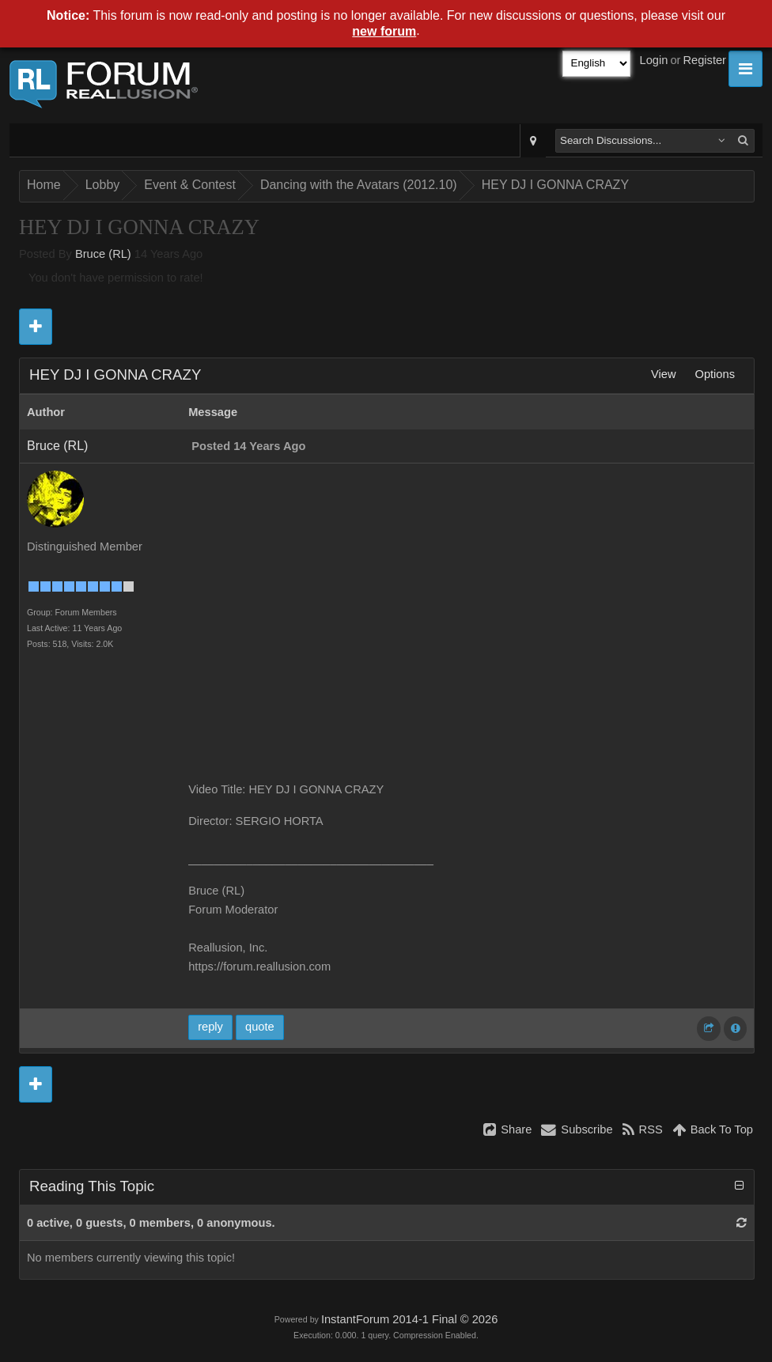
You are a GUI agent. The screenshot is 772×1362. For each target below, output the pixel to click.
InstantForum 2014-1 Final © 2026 (409, 1319)
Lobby (102, 184)
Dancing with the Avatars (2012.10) (358, 184)
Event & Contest (190, 184)
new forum (384, 31)
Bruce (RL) (103, 254)
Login (654, 60)
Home (44, 184)
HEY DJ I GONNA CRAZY (555, 184)
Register (704, 60)
